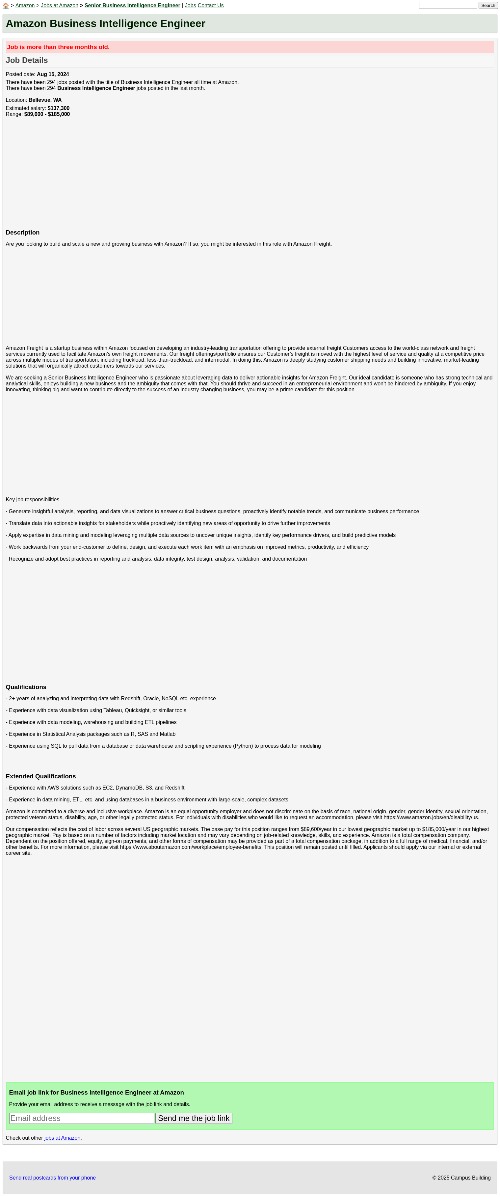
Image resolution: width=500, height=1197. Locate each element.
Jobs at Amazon (59, 5)
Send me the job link (193, 1118)
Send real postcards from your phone (52, 1178)
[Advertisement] (203, 176)
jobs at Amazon (62, 1138)
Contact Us (211, 5)
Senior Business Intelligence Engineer (132, 5)
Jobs (190, 5)
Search (488, 5)
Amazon (25, 5)
